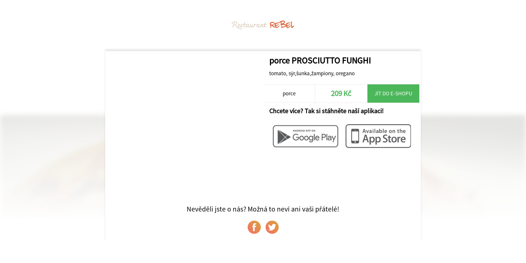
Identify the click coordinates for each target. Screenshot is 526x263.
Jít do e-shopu (393, 93)
